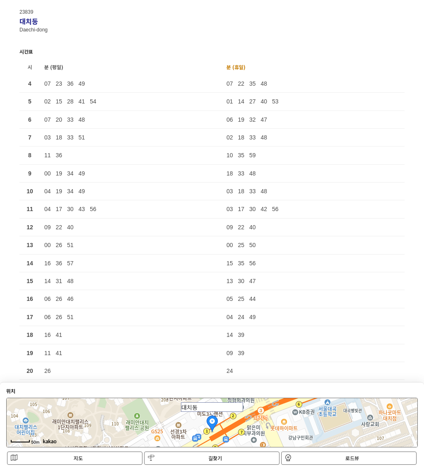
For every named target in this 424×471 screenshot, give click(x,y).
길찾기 (185, 457)
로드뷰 (322, 457)
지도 (47, 457)
